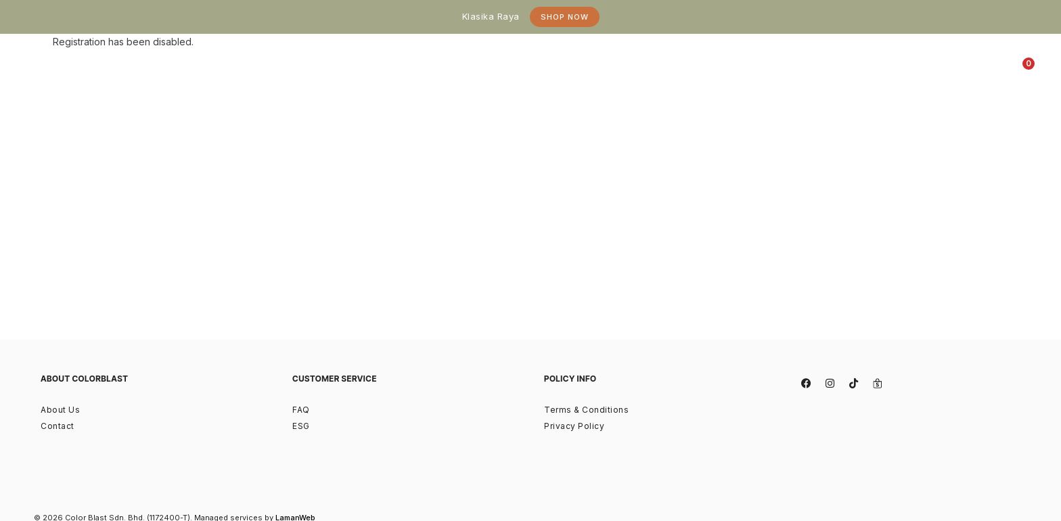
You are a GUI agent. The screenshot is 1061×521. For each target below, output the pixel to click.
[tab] (432, 67)
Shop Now (565, 17)
